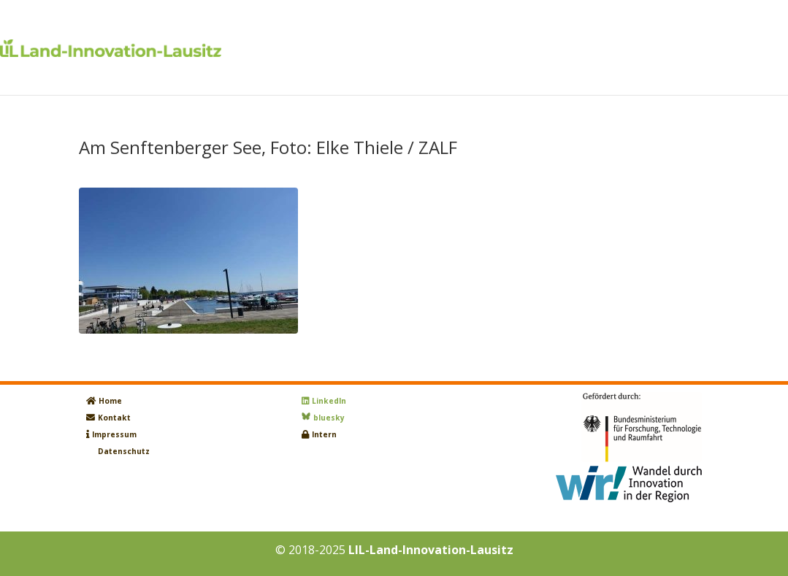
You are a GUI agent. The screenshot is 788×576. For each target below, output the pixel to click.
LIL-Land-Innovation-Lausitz (430, 550)
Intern (324, 434)
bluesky (329, 417)
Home (110, 401)
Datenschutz (124, 451)
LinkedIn (329, 401)
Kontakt (114, 417)
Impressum (114, 434)
